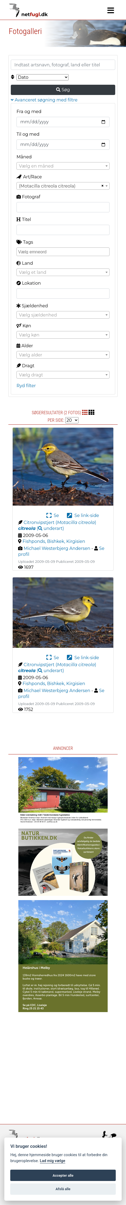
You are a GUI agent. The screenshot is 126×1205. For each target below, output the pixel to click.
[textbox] (63, 166)
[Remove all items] (102, 185)
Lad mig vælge (52, 1161)
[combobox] (62, 166)
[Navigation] (111, 10)
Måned (24, 156)
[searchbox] (63, 251)
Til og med (27, 134)
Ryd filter (26, 385)
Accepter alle (63, 1175)
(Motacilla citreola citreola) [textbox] (47, 186)
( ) (41, 528)
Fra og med (28, 111)
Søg (63, 89)
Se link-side (83, 515)
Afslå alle (63, 1189)
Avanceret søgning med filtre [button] (44, 100)
